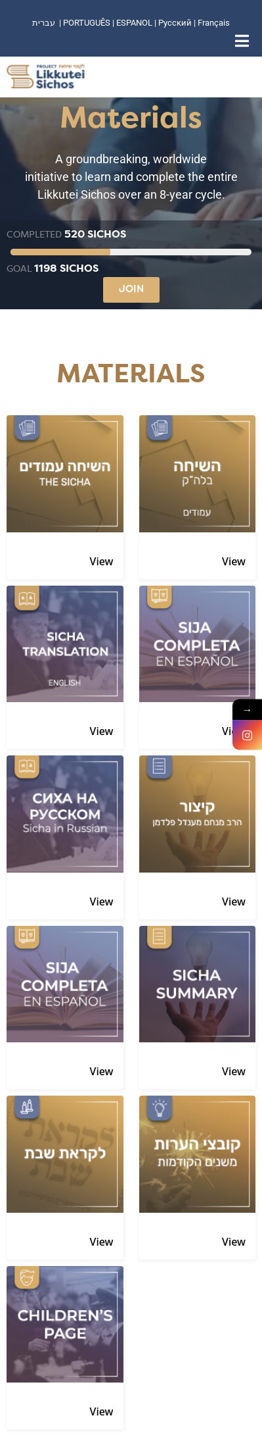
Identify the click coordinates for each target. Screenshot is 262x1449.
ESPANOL (134, 23)
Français (214, 23)
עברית (43, 23)
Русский (176, 23)
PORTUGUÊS (86, 23)
